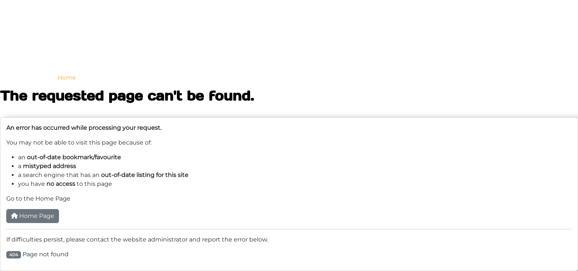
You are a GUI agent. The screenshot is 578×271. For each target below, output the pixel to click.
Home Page (32, 215)
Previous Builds (210, 77)
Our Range (107, 77)
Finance (382, 77)
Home (67, 77)
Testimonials (337, 77)
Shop (416, 77)
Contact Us (455, 77)
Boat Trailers (155, 77)
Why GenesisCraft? (276, 77)
